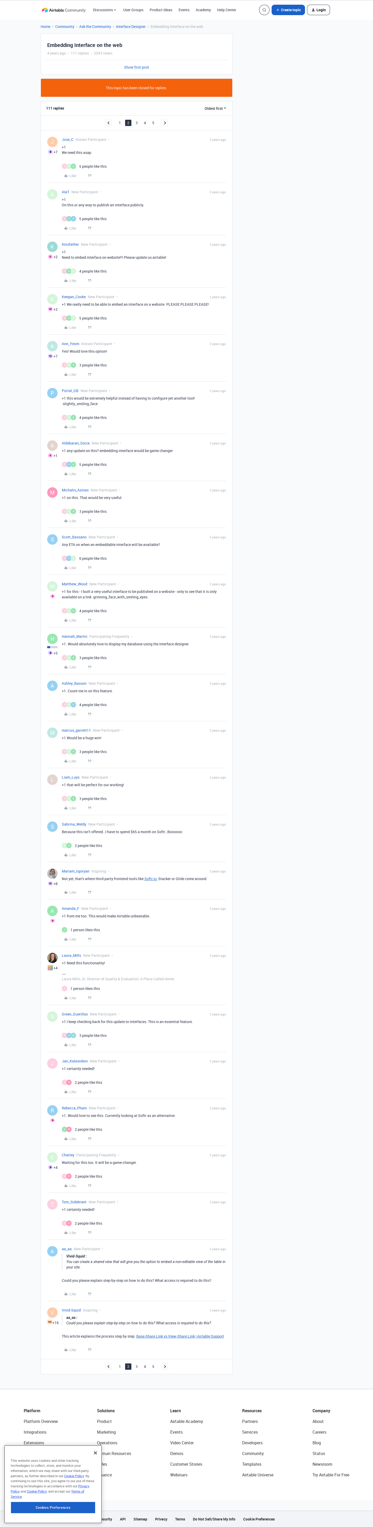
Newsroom (322, 1464)
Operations (107, 1443)
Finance (104, 1475)
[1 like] (81, 930)
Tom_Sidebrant (74, 1201)
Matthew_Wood (74, 583)
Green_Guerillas (75, 1014)
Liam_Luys (71, 777)
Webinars (178, 1475)
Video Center (182, 1443)
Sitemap (140, 1519)
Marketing (106, 1432)
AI (26, 1464)
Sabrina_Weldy (74, 824)
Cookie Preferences (259, 1519)
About (318, 1421)
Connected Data (39, 1475)
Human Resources (114, 1453)
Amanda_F (70, 908)
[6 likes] (84, 558)
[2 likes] (82, 845)
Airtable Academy (186, 1421)
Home (45, 26)
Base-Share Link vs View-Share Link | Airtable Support (180, 1336)
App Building (35, 1453)
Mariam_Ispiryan (75, 871)
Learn (175, 1411)
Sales (102, 1464)
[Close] (95, 1486)
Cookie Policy (74, 1509)
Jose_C (68, 139)
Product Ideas (161, 9)
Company (321, 1411)
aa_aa (67, 1248)
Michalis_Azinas (75, 490)
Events (184, 9)
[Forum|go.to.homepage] (64, 10)
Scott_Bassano (74, 536)
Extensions (34, 1443)
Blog (317, 1443)
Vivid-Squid (71, 1310)
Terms (180, 1519)
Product (104, 1421)
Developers (252, 1443)
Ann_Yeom (70, 343)
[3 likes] (84, 365)
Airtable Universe (257, 1475)
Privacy (161, 1519)
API (123, 1519)
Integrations (35, 1432)
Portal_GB (70, 390)
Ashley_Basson (74, 683)
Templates (251, 1464)
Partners (250, 1421)
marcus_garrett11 (76, 730)
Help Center (226, 9)
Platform (32, 1411)
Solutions (106, 1411)
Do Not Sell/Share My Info (214, 1519)
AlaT (65, 191)
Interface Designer (131, 26)
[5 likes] (84, 166)
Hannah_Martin (74, 636)
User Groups (133, 9)
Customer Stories (186, 1464)
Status (319, 1453)
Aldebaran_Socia (76, 443)
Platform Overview (41, 1421)
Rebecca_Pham (74, 1107)
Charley (68, 1154)
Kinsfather (70, 244)
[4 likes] (84, 271)
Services (250, 1432)
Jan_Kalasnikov (75, 1061)
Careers (319, 1432)
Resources (252, 1411)
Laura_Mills (71, 955)
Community (64, 26)
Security (105, 1519)
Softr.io (150, 878)
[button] (288, 10)
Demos (176, 1453)
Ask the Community (95, 26)
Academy (203, 9)
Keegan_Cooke (74, 296)
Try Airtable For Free (331, 1475)
